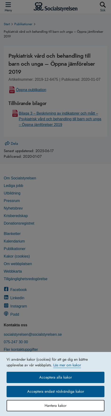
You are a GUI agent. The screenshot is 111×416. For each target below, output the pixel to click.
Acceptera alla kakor (55, 377)
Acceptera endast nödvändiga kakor (55, 391)
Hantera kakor (55, 405)
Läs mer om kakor (67, 365)
